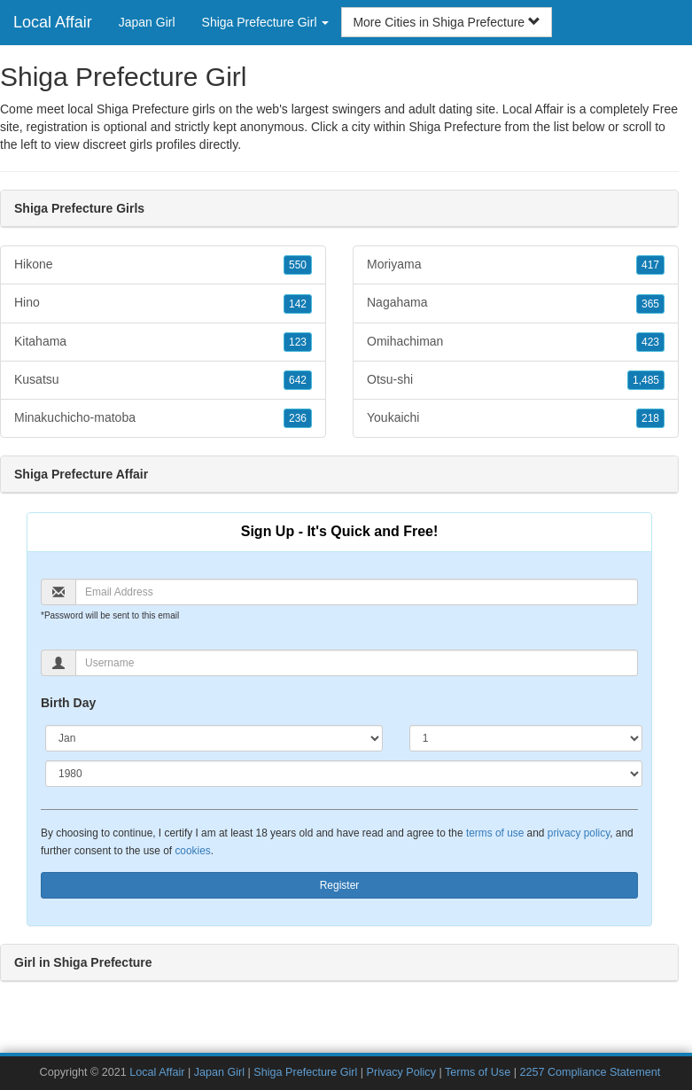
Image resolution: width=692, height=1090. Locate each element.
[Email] (356, 592)
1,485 (646, 380)
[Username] (356, 663)
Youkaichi (516, 418)
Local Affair (52, 22)
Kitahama (163, 342)
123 (298, 342)
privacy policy (579, 833)
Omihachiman (516, 342)
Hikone (163, 265)
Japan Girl (147, 22)
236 (298, 418)
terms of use (495, 833)
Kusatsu (163, 380)
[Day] (525, 738)
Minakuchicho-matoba (163, 418)
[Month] (214, 738)
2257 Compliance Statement (589, 1072)
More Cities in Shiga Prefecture (446, 22)
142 (298, 304)
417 (650, 265)
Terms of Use (477, 1072)
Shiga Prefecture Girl (305, 1072)
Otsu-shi (516, 380)
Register (340, 885)
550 (298, 265)
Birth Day (68, 703)
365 (650, 304)
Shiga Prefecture (454, 127)
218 (650, 418)
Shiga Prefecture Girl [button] (266, 22)
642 (298, 380)
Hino (163, 303)
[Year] (343, 773)
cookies (192, 851)
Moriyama (516, 265)
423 (650, 342)
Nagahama (516, 303)
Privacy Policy (401, 1072)
